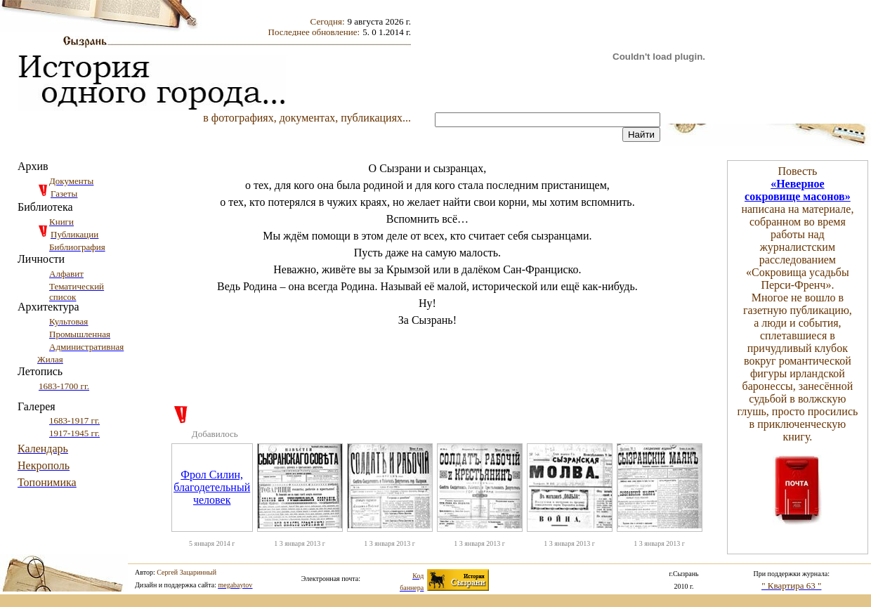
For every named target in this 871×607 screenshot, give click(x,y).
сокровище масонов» (798, 196)
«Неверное (798, 184)
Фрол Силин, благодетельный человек (211, 487)
